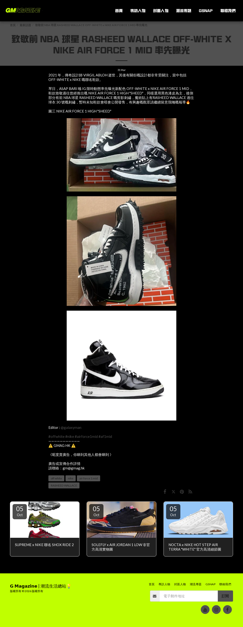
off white (56, 478)
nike (70, 478)
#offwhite (56, 436)
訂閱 (225, 596)
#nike (69, 436)
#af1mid (105, 436)
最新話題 (25, 25)
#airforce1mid (86, 436)
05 (20, 511)
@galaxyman (71, 427)
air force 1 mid (88, 478)
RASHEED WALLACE (64, 485)
